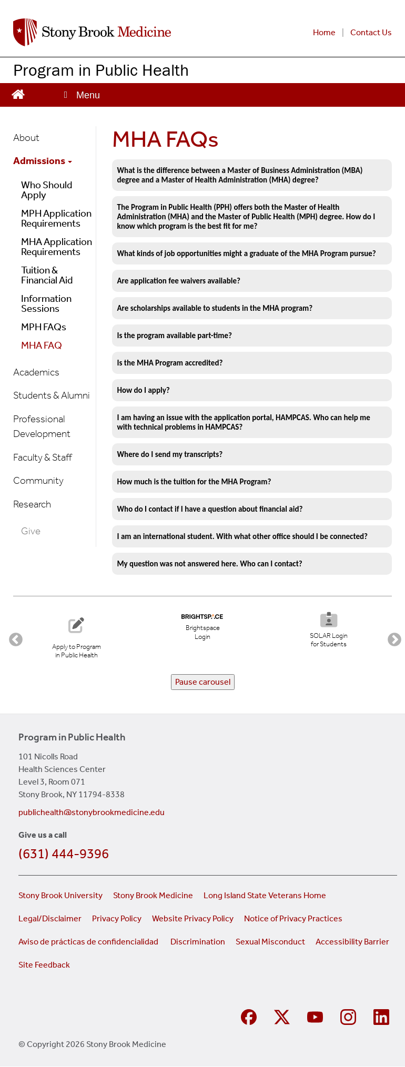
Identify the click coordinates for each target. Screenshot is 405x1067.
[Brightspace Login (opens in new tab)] (202, 627)
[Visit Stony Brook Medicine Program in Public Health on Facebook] (250, 1016)
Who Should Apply (46, 190)
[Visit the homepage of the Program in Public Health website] (18, 93)
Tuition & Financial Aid (47, 275)
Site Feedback (44, 965)
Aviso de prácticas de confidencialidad (89, 942)
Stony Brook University (60, 895)
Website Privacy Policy (193, 918)
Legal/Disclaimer (50, 918)
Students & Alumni (51, 395)
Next (392, 637)
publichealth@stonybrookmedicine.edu (91, 812)
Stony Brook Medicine (153, 895)
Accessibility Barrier (352, 942)
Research (32, 504)
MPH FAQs (43, 327)
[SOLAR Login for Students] (328, 631)
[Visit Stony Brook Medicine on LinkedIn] (382, 1016)
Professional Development (41, 426)
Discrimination (197, 942)
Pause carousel (202, 682)
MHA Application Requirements (56, 247)
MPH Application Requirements (56, 218)
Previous (13, 637)
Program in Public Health (101, 69)
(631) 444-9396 (63, 854)
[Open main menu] (81, 95)
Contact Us (371, 32)
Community (38, 480)
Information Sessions (46, 303)
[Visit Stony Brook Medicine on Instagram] (349, 1016)
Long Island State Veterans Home (265, 895)
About (26, 137)
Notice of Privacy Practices (293, 918)
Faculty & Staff (42, 457)
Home (324, 32)
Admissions (42, 161)
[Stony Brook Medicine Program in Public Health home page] (119, 32)
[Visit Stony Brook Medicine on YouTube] (316, 1016)
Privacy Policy (116, 918)
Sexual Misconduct (270, 942)
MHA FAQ (41, 345)
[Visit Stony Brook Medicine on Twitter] (283, 1016)
